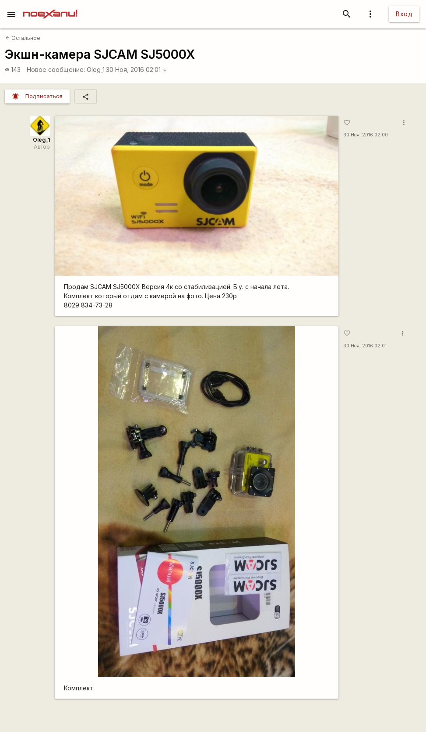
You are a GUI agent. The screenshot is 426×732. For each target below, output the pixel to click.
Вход (404, 14)
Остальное (23, 38)
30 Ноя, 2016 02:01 (136, 69)
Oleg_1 (96, 69)
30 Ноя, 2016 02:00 (365, 135)
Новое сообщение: (56, 69)
